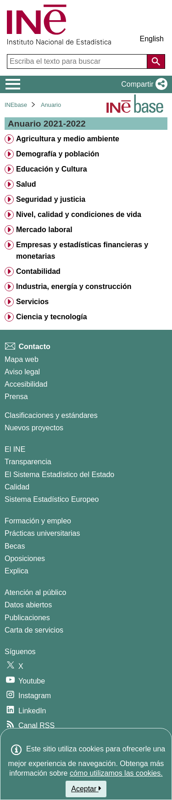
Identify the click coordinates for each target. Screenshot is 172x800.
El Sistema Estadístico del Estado (59, 474)
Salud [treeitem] (26, 184)
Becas (15, 546)
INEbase (16, 104)
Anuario (51, 104)
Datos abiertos (28, 605)
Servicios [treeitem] (32, 302)
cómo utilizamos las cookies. (116, 773)
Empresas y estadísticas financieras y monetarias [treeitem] (82, 250)
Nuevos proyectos (34, 428)
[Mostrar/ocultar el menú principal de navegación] (13, 84)
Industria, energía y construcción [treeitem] (74, 286)
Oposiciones (25, 558)
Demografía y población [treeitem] (57, 154)
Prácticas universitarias (42, 533)
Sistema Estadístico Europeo (52, 499)
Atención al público (35, 592)
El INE (15, 449)
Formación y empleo (38, 521)
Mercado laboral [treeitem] (44, 229)
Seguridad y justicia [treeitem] (50, 199)
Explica (16, 571)
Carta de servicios (34, 630)
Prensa (16, 396)
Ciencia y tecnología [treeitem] (51, 317)
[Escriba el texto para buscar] (78, 61)
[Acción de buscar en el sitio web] (156, 61)
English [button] (152, 39)
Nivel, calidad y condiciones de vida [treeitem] (78, 214)
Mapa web (22, 359)
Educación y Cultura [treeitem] (51, 169)
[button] (142, 84)
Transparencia (28, 462)
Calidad (17, 487)
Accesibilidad (26, 384)
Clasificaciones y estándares (51, 415)
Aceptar (86, 788)
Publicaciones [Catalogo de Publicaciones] (27, 618)
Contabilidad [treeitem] (38, 271)
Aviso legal (22, 372)
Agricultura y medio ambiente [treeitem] (67, 139)
